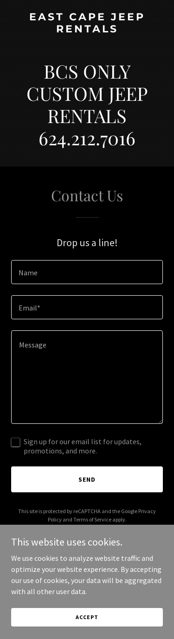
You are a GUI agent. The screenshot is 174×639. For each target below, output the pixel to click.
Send (87, 479)
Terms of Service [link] (92, 519)
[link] (87, 29)
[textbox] (87, 272)
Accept (87, 623)
